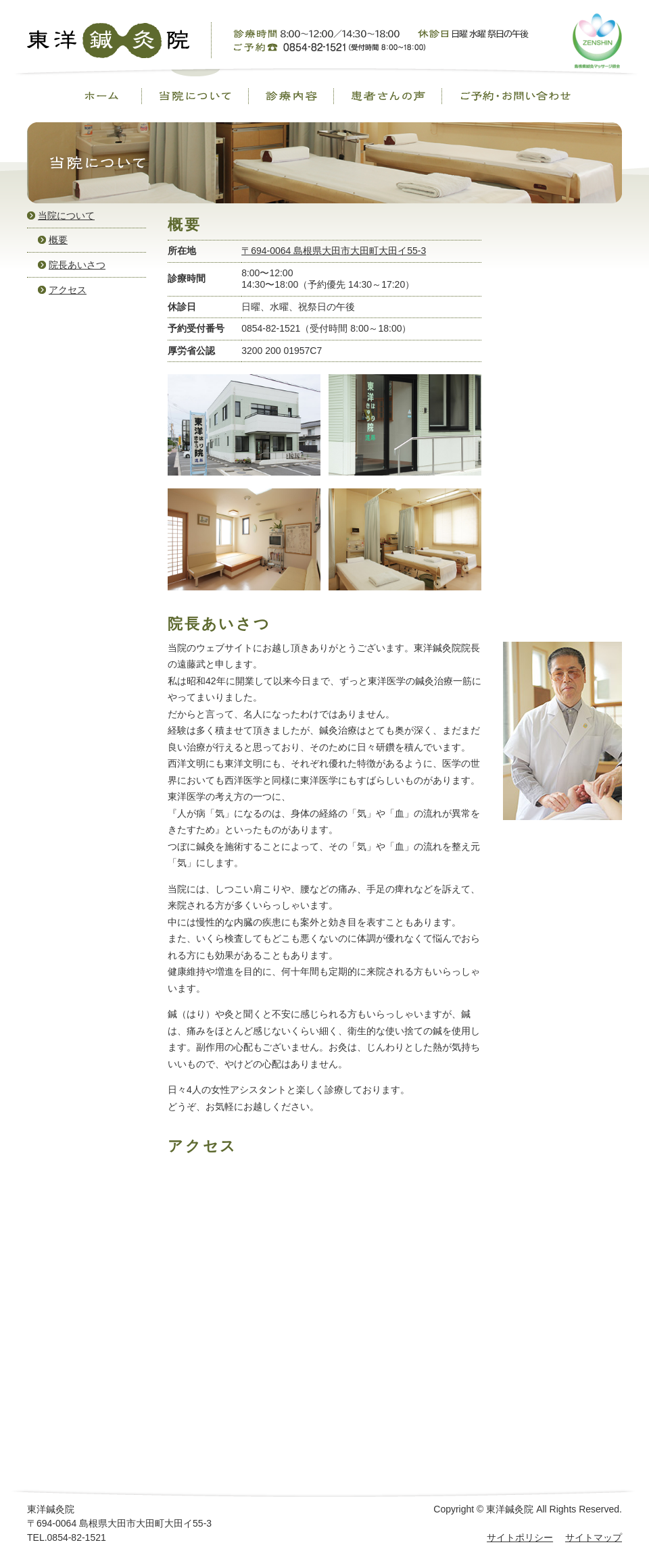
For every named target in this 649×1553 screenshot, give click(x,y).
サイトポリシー (520, 1537)
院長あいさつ (77, 264)
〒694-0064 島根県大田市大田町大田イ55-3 (333, 250)
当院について (66, 215)
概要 (58, 239)
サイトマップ (593, 1537)
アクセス (68, 289)
